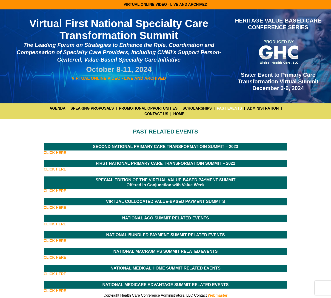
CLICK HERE (55, 153)
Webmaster (218, 295)
